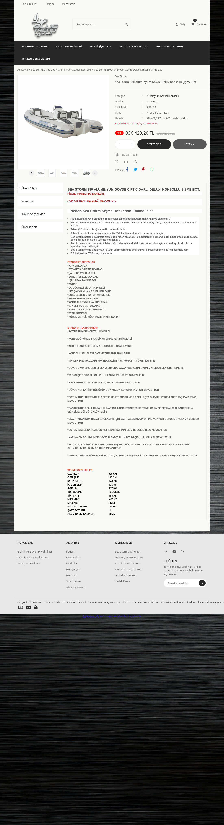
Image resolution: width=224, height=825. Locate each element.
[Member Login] (180, 24)
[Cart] (199, 24)
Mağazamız (68, 4)
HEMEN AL (190, 144)
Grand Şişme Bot (125, 575)
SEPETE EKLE (154, 144)
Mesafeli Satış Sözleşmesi (33, 557)
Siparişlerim (73, 581)
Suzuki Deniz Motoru (127, 563)
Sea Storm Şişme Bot (128, 551)
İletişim (50, 4)
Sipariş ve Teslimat (28, 563)
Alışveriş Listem (75, 587)
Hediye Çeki (73, 569)
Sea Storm (152, 101)
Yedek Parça (122, 581)
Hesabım (71, 575)
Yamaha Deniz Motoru (128, 569)
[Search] (101, 24)
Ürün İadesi (73, 557)
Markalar (71, 563)
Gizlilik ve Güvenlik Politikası (34, 551)
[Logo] (45, 24)
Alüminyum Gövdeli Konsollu (162, 96)
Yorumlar (28, 201)
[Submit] (202, 583)
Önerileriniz (29, 227)
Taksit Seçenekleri (33, 214)
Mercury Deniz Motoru (129, 557)
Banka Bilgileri (30, 4)
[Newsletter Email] (185, 583)
